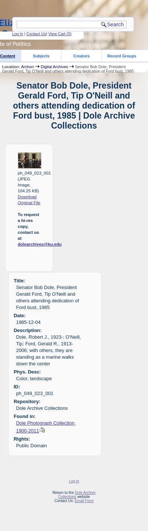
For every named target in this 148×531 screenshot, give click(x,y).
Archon (27, 66)
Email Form (84, 501)
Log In (17, 33)
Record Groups (122, 56)
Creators (81, 56)
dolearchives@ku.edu (40, 244)
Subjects (41, 56)
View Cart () (59, 33)
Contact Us (36, 33)
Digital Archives (54, 66)
